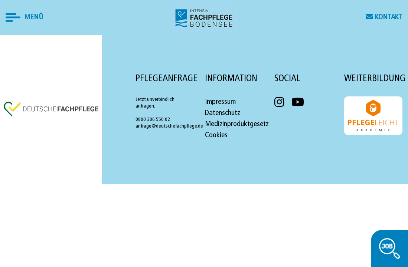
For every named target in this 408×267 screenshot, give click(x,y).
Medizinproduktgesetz (237, 124)
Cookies (216, 135)
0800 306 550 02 (153, 119)
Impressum (220, 102)
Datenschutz (222, 113)
